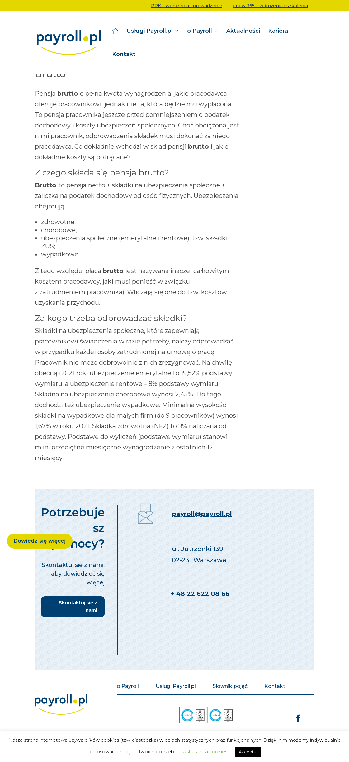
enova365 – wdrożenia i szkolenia (270, 5)
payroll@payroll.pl (202, 514)
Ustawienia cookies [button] (204, 752)
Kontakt (123, 54)
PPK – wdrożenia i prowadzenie (186, 5)
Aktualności (243, 31)
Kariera (278, 31)
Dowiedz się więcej (40, 541)
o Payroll (199, 31)
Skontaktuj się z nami (78, 606)
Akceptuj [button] (248, 751)
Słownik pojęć (230, 686)
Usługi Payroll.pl (149, 31)
